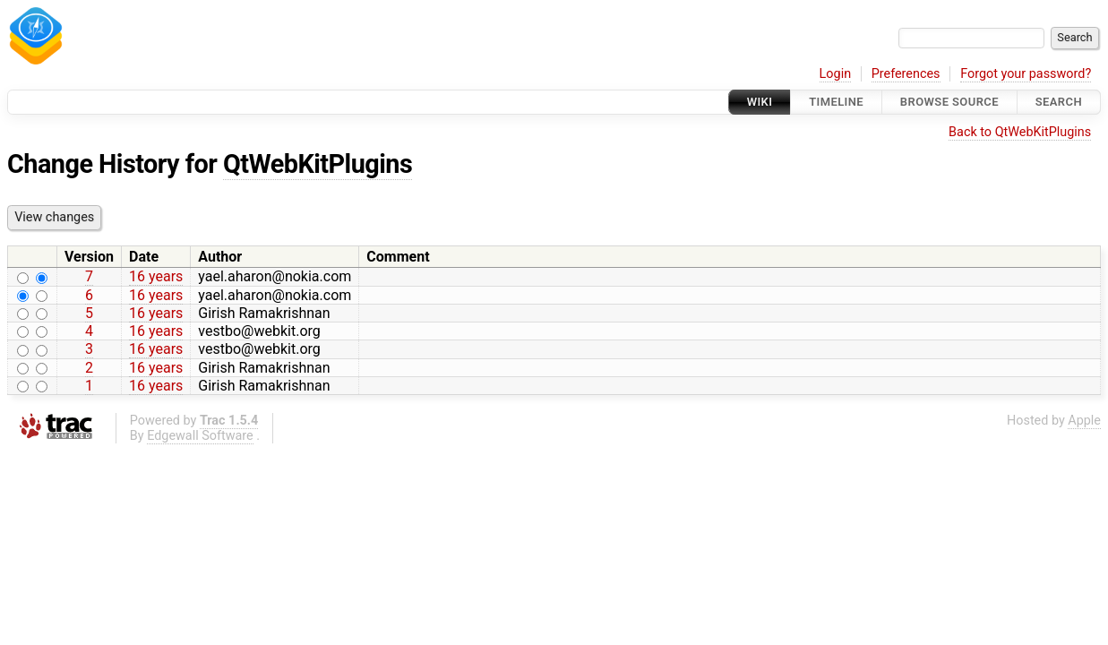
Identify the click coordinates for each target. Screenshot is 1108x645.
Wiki (760, 101)
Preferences (906, 74)
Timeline (836, 101)
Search (1058, 101)
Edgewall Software (200, 435)
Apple (1084, 420)
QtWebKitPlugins (317, 164)
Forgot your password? (1025, 74)
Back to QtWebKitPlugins (1020, 132)
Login (836, 74)
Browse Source (949, 101)
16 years (156, 276)
